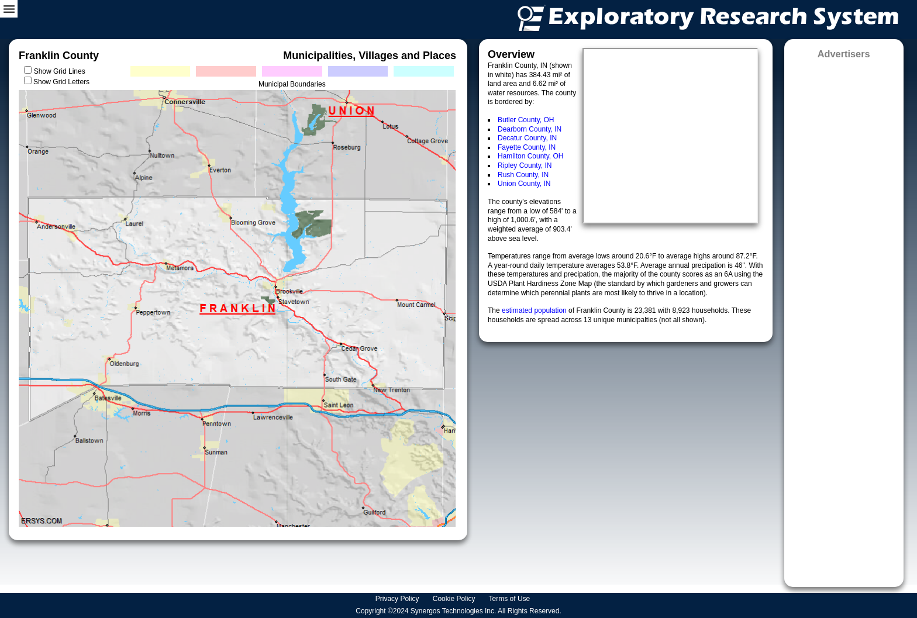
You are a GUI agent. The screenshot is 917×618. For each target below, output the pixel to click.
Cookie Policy (455, 599)
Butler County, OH (526, 120)
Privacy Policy (398, 599)
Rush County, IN (523, 175)
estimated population (535, 310)
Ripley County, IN (524, 165)
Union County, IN (524, 183)
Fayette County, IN (527, 147)
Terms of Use (510, 599)
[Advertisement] (844, 319)
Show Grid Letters (61, 82)
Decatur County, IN (527, 138)
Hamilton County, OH (530, 156)
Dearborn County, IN (529, 129)
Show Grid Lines (61, 71)
